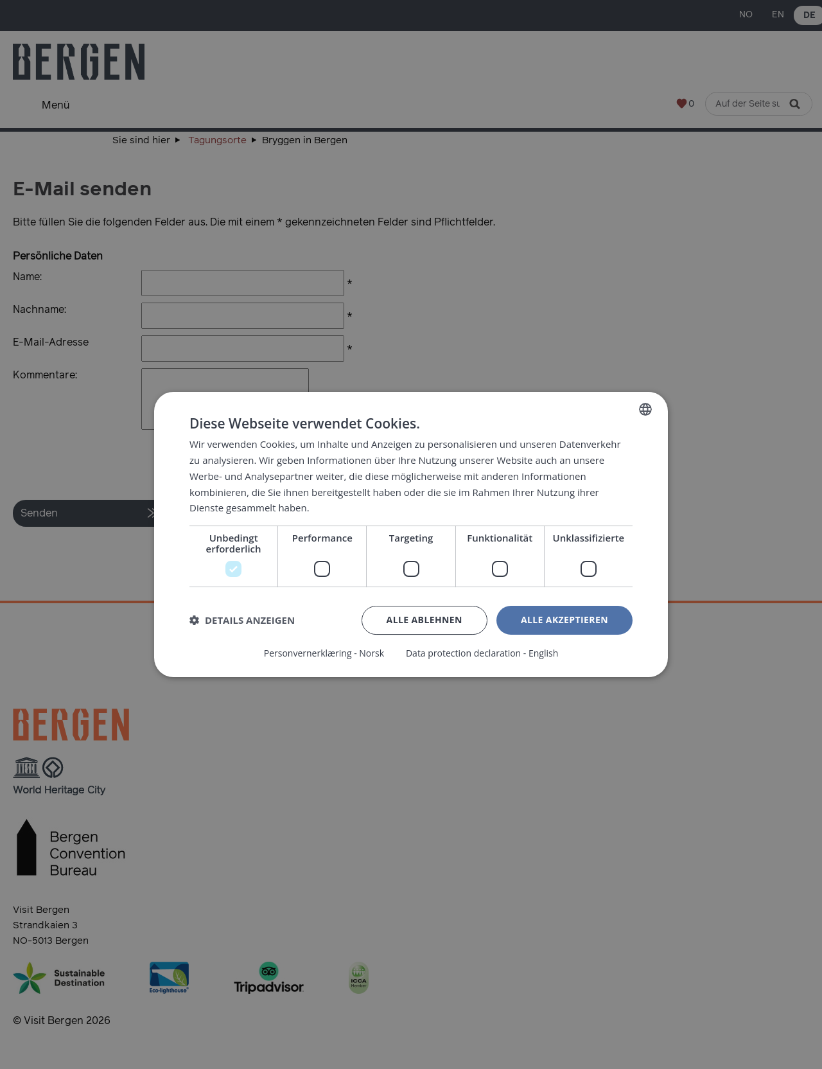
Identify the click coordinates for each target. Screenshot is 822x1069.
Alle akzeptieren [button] (564, 620)
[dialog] (411, 534)
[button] (242, 620)
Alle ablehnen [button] (424, 620)
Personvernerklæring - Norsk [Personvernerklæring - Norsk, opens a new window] (324, 653)
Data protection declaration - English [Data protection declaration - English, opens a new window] (482, 653)
